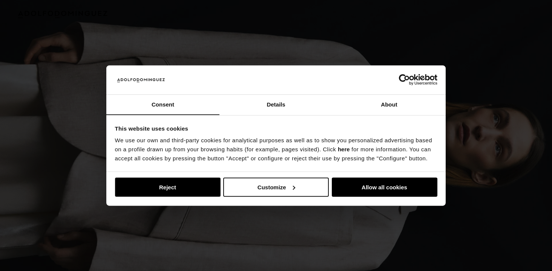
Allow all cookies (384, 187)
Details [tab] (276, 104)
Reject (167, 187)
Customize (276, 187)
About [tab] (389, 104)
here (344, 149)
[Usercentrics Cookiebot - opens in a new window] (404, 79)
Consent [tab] (163, 104)
